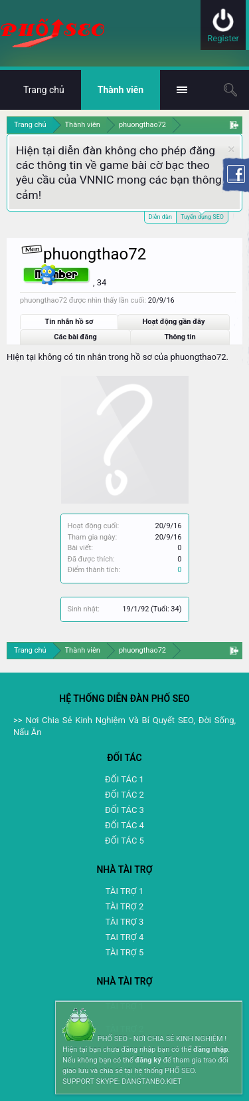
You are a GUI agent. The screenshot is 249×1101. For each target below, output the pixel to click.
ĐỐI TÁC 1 (124, 779)
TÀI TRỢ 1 (124, 891)
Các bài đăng (75, 337)
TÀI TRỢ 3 (124, 922)
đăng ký (148, 1060)
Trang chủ (43, 89)
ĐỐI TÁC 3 (124, 810)
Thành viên (120, 89)
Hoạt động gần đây (173, 321)
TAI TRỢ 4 (124, 937)
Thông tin (180, 337)
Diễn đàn (160, 217)
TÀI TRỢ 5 (124, 952)
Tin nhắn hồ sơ (69, 321)
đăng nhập (210, 1049)
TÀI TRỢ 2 (124, 906)
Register (223, 38)
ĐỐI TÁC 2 (124, 795)
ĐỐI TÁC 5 (124, 841)
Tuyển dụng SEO (202, 216)
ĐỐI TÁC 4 (124, 825)
